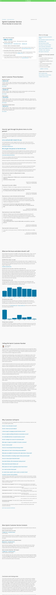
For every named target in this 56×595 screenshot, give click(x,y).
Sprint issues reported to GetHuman (8, 507)
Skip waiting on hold (17, 43)
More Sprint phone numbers (44, 43)
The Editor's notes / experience (44, 50)
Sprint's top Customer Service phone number (45, 37)
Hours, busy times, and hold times (45, 46)
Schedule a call (24, 43)
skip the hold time (25, 57)
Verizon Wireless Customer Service (45, 75)
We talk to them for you (8, 43)
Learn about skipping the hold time (8, 155)
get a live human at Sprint (26, 48)
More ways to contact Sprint (44, 51)
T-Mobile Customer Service (43, 76)
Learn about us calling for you (7, 146)
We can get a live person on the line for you (14, 148)
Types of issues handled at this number (46, 48)
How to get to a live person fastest (45, 44)
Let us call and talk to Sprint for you (12, 140)
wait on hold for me (21, 305)
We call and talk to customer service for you (46, 39)
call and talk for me (13, 305)
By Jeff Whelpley (8, 345)
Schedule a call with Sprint (6, 266)
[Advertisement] (19, 67)
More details (4, 86)
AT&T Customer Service (43, 73)
